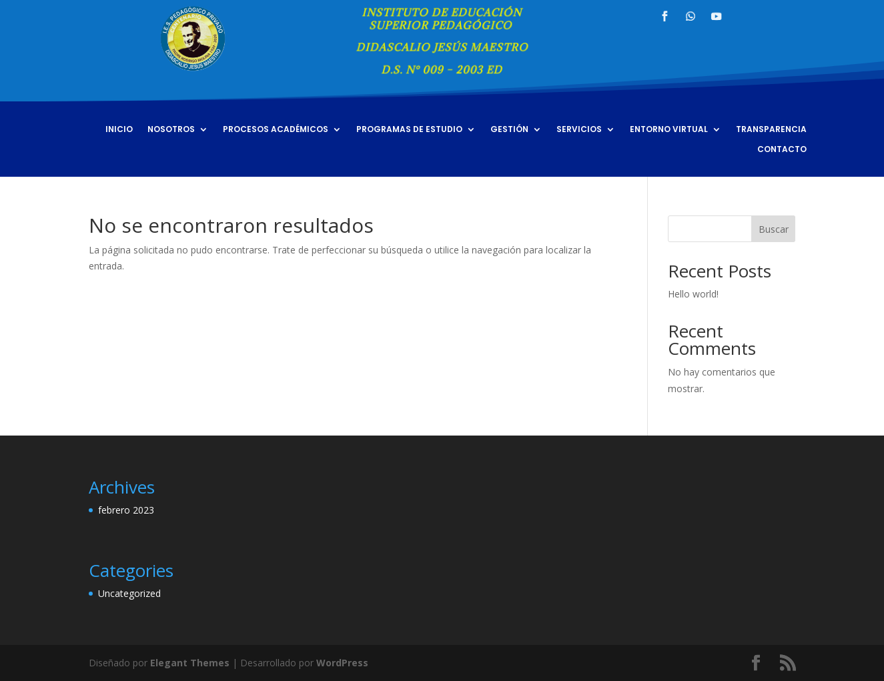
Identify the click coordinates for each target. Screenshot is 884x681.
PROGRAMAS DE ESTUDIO (409, 130)
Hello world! (693, 293)
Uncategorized (129, 593)
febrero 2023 (126, 510)
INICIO (119, 130)
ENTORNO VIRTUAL (669, 130)
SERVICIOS (579, 130)
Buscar (774, 229)
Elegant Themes (190, 662)
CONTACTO (782, 150)
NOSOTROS (171, 130)
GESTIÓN (509, 130)
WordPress (342, 662)
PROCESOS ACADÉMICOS (275, 130)
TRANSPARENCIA (771, 130)
